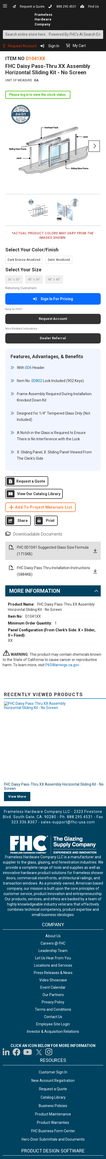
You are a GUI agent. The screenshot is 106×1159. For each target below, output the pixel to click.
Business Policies (53, 969)
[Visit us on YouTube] (27, 915)
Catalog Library (53, 961)
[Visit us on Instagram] (49, 915)
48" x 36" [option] (34, 279)
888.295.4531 (66, 6)
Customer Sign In (53, 935)
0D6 (27, 368)
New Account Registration (53, 944)
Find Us (93, 6)
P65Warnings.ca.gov (62, 649)
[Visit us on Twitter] (39, 915)
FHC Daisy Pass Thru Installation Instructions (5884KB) (53, 555)
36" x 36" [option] (14, 279)
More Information (34, 575)
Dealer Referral (53, 338)
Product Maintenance (53, 977)
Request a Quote (32, 6)
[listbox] (53, 260)
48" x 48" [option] (54, 279)
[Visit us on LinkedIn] (6, 915)
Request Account (22, 46)
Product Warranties (53, 986)
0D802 (36, 378)
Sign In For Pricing (53, 298)
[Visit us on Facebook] (16, 915)
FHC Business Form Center (53, 994)
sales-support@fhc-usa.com (68, 685)
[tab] (53, 575)
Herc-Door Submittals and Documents (53, 1003)
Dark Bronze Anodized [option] (24, 260)
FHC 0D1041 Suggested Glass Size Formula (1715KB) (53, 535)
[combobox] (53, 34)
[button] (38, 209)
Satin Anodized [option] (59, 260)
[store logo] (18, 19)
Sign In (53, 46)
